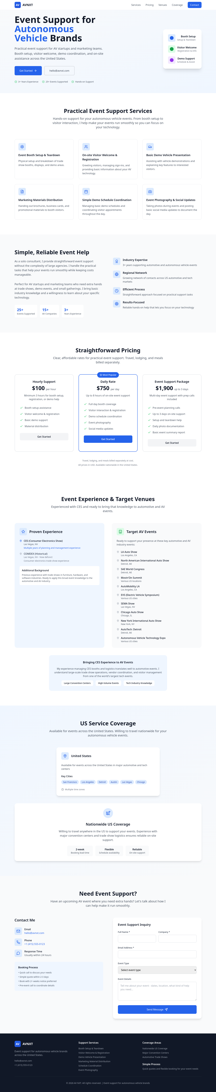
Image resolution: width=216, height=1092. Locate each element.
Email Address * (126, 947)
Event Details (124, 979)
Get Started (28, 70)
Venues (163, 5)
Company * (164, 932)
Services (136, 5)
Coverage (177, 5)
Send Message (157, 1009)
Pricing (150, 5)
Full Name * (124, 932)
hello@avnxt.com (59, 70)
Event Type (123, 963)
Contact (194, 5)
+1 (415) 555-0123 (34, 944)
